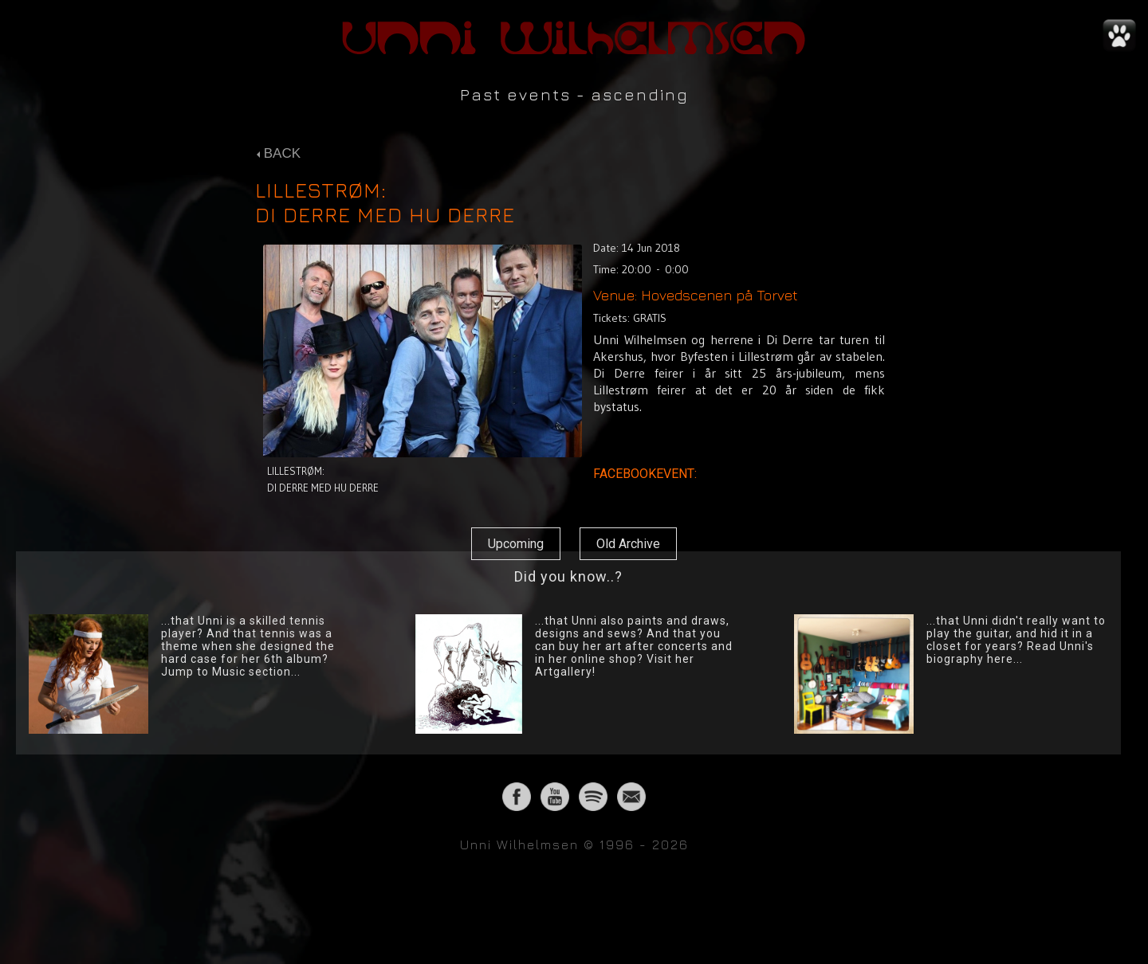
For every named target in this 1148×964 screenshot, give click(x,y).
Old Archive (628, 543)
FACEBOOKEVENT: (646, 473)
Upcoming (516, 543)
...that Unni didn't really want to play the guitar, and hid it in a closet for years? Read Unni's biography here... (1016, 639)
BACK (279, 153)
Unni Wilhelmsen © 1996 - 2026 (574, 844)
